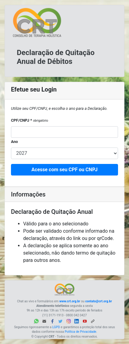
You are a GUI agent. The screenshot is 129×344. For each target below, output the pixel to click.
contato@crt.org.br (98, 301)
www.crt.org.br (69, 301)
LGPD (56, 327)
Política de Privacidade (80, 332)
